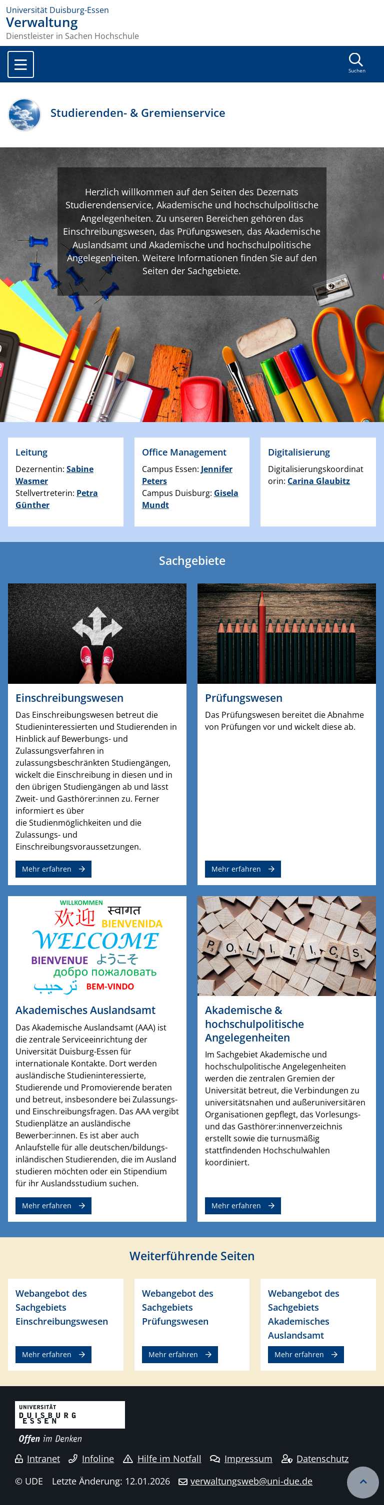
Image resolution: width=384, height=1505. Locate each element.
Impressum (241, 1459)
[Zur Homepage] (192, 10)
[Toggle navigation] (21, 64)
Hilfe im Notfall (162, 1459)
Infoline (91, 1459)
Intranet (37, 1459)
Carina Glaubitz (319, 481)
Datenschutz (315, 1459)
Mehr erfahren (47, 869)
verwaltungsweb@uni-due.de (251, 1481)
